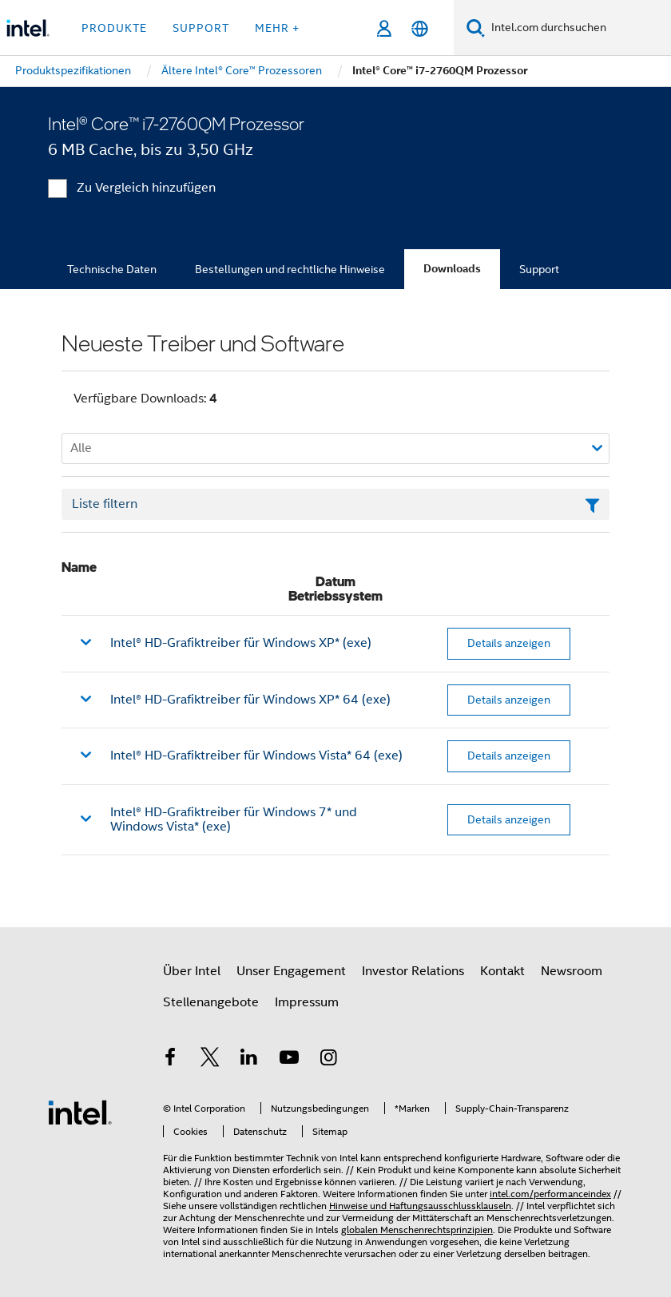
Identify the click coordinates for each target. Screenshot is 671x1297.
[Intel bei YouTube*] (289, 1059)
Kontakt (502, 971)
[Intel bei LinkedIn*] (249, 1059)
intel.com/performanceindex (550, 1194)
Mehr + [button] (277, 28)
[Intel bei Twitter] (210, 1059)
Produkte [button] (114, 28)
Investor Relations (413, 971)
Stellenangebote (211, 1002)
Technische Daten (112, 269)
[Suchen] (476, 28)
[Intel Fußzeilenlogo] (80, 1112)
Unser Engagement (291, 971)
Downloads (452, 268)
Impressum (307, 1002)
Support (539, 269)
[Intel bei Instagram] (328, 1059)
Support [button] (201, 28)
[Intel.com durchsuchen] (578, 28)
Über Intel (191, 971)
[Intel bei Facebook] (170, 1059)
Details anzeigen (508, 643)
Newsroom (571, 971)
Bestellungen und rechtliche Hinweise (290, 269)
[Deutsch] (419, 28)
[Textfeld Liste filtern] (335, 505)
